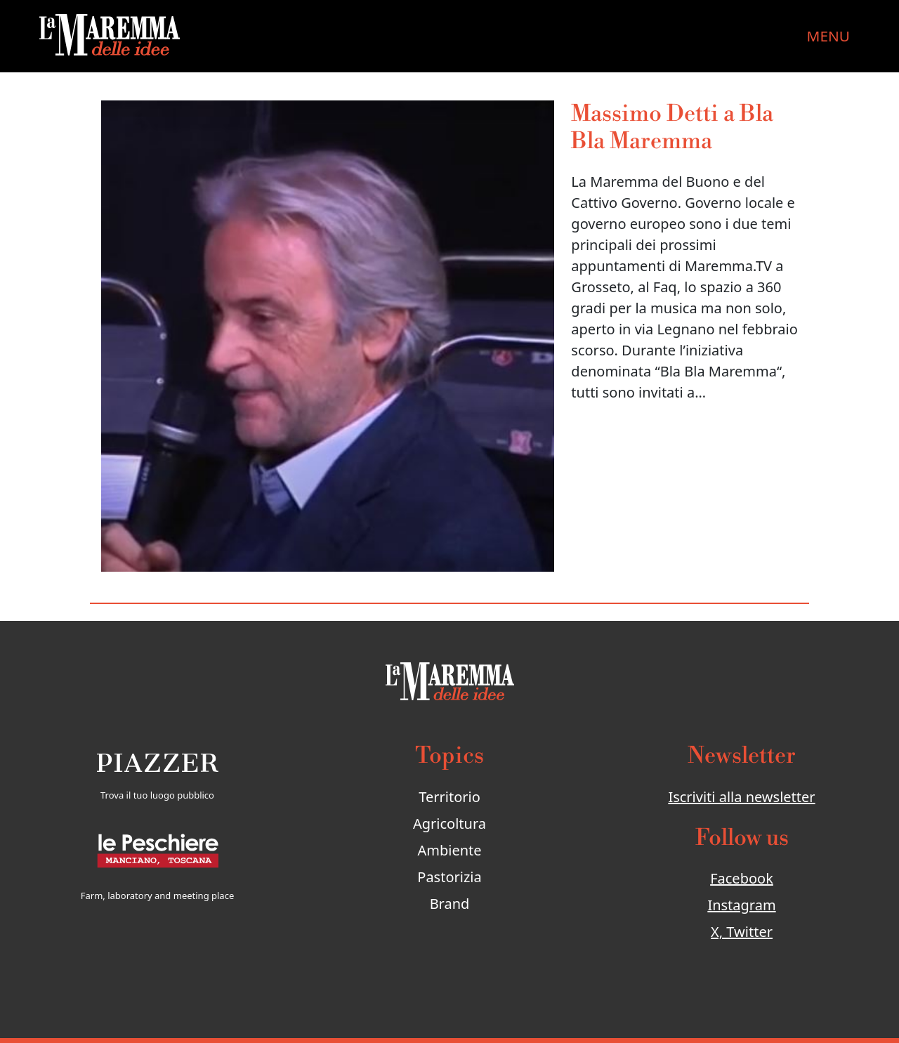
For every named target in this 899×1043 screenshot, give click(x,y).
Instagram (741, 905)
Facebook (741, 878)
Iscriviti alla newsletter (741, 796)
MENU (828, 36)
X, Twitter (742, 931)
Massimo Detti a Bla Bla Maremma (672, 127)
